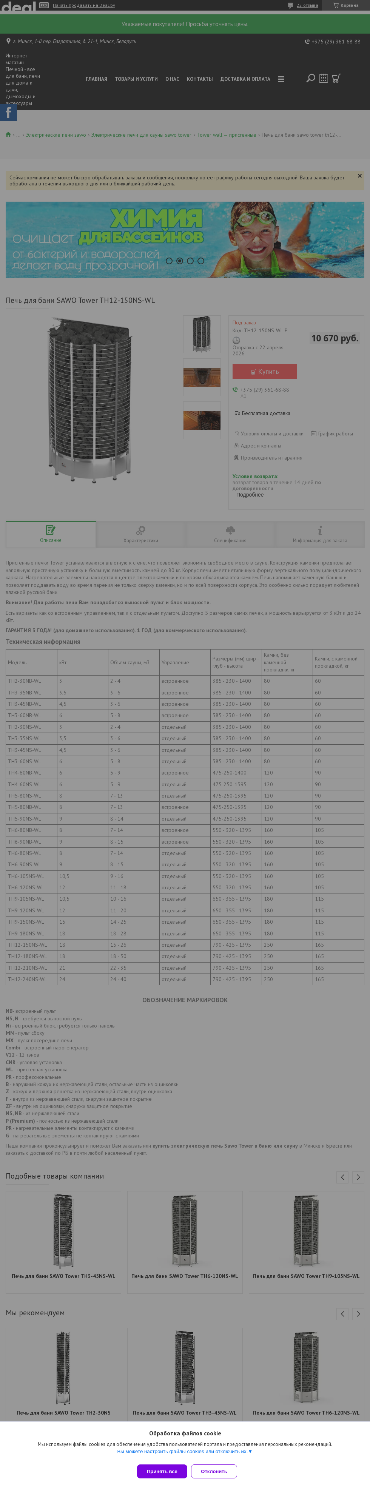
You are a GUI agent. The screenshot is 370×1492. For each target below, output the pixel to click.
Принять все (162, 1471)
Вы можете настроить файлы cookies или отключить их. (182, 1455)
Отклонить (218, 1471)
